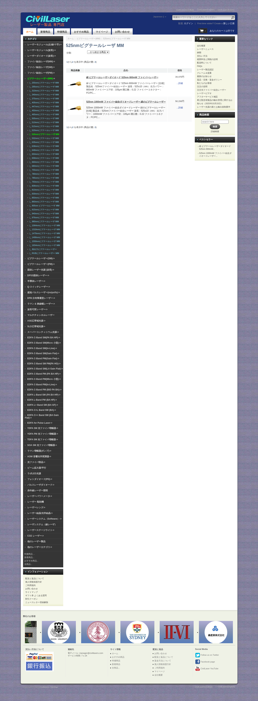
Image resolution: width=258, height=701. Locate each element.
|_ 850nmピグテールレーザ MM (43, 198)
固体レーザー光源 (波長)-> (40, 269)
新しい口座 (229, 23)
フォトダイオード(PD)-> (39, 479)
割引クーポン (31, 599)
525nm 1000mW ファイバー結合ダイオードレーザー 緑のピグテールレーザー (126, 101)
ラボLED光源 (34, 473)
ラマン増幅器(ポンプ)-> (39, 451)
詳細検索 (215, 131)
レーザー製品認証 (205, 69)
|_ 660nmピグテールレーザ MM (43, 162)
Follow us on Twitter (207, 655)
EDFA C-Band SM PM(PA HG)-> (44, 363)
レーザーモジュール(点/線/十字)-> (44, 44)
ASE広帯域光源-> (36, 320)
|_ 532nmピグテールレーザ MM (43, 138)
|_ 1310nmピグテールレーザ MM (44, 229)
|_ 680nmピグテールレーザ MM (43, 166)
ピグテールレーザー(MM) (88, 38)
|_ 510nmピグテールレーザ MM (43, 122)
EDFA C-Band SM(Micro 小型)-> (44, 343)
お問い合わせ (122, 31)
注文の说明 (202, 86)
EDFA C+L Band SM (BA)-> (41, 410)
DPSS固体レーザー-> (38, 275)
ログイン (188, 23)
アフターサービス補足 (207, 97)
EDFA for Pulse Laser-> (39, 423)
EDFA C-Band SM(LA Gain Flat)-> (45, 368)
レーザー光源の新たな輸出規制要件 (213, 107)
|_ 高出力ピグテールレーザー (42, 249)
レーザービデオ (204, 93)
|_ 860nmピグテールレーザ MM (43, 202)
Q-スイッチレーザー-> (38, 286)
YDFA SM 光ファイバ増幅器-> (42, 428)
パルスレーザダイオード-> (40, 485)
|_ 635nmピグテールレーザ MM (43, 142)
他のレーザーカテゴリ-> (39, 547)
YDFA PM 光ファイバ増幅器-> (42, 434)
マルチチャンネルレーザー (41, 315)
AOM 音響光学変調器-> (39, 456)
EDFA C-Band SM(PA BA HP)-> (43, 337)
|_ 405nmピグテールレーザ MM (43, 102)
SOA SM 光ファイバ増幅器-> (42, 445)
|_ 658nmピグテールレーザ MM (43, 158)
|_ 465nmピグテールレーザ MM (43, 114)
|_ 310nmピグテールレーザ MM (43, 90)
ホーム (29, 31)
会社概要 (201, 46)
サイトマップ (31, 592)
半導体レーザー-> (36, 281)
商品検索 (204, 114)
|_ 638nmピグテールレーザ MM (43, 146)
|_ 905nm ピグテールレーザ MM (43, 205)
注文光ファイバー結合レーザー (211, 90)
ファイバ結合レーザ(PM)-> (41, 73)
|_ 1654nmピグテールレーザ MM (44, 245)
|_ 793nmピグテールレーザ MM (43, 182)
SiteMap (54, 687)
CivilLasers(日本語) (185, 10)
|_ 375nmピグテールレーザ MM (43, 98)
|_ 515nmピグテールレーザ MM (43, 126)
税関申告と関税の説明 (207, 59)
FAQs (199, 66)
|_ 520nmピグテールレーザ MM (43, 130)
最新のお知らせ (204, 76)
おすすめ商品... (31, 561)
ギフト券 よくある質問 (36, 595)
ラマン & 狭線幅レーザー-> (41, 303)
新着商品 (45, 31)
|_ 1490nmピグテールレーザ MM (44, 237)
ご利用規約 (30, 585)
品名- (126, 70)
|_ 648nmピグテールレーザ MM (43, 150)
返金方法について (162, 660)
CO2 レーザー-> (35, 535)
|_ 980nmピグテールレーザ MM (43, 221)
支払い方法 (202, 56)
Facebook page (205, 661)
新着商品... (29, 557)
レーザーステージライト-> (40, 530)
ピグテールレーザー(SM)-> (41, 258)
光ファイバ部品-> (36, 462)
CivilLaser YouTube (206, 668)
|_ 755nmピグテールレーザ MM (43, 170)
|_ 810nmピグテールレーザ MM (43, 190)
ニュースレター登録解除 (36, 602)
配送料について (204, 63)
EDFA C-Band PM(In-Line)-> (42, 384)
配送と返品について (34, 578)
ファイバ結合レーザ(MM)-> (41, 61)
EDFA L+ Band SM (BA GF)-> (42, 405)
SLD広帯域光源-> (36, 326)
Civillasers (44, 687)
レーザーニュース (205, 49)
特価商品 (62, 31)
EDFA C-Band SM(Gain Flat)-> (43, 353)
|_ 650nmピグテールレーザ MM (43, 154)
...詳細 (180, 83)
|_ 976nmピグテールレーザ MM (43, 217)
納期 (199, 52)
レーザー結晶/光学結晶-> (40, 513)
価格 (179, 70)
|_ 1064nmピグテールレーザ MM (44, 225)
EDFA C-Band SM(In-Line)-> (42, 348)
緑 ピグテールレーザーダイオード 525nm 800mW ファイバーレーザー (122, 77)
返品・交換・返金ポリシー (209, 80)
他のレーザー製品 (36, 541)
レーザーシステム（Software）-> (44, 518)
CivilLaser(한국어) (226, 10)
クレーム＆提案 (204, 73)
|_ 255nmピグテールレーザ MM (43, 83)
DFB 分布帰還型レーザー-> (41, 298)
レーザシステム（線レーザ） (42, 524)
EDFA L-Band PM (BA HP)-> (42, 400)
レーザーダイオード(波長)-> (41, 56)
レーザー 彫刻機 (35, 501)
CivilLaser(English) (206, 9)
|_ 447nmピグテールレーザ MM (43, 106)
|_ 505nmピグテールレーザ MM (43, 118)
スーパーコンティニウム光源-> (43, 332)
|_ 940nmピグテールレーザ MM (43, 213)
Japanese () (158, 16)
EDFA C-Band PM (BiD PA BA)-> (44, 389)
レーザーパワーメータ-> (39, 496)
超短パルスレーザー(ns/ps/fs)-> (43, 292)
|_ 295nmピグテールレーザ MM (43, 87)
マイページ (102, 31)
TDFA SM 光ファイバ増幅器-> (42, 439)
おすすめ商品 (81, 31)
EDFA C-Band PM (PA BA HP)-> (44, 373)
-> (41, 78)
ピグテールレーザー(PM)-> (41, 264)
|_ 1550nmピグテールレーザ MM (44, 241)
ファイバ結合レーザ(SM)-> (41, 67)
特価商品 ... (29, 554)
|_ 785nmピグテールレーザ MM (43, 178)
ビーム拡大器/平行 (36, 468)
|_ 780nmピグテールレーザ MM (43, 174)
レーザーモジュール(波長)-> (41, 50)
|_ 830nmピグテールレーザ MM (43, 194)
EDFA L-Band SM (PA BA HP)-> (43, 394)
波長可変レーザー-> (37, 309)
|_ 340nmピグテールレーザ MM (43, 94)
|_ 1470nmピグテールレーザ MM (44, 233)
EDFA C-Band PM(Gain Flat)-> (43, 358)
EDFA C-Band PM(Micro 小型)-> (44, 379)
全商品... (28, 564)
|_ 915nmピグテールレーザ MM (43, 209)
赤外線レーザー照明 (37, 490)
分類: (69, 53)
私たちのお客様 (204, 83)
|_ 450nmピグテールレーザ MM (43, 110)
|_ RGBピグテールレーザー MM (43, 253)
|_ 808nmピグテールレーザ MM (43, 186)
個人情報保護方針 (33, 582)
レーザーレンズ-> (36, 507)
